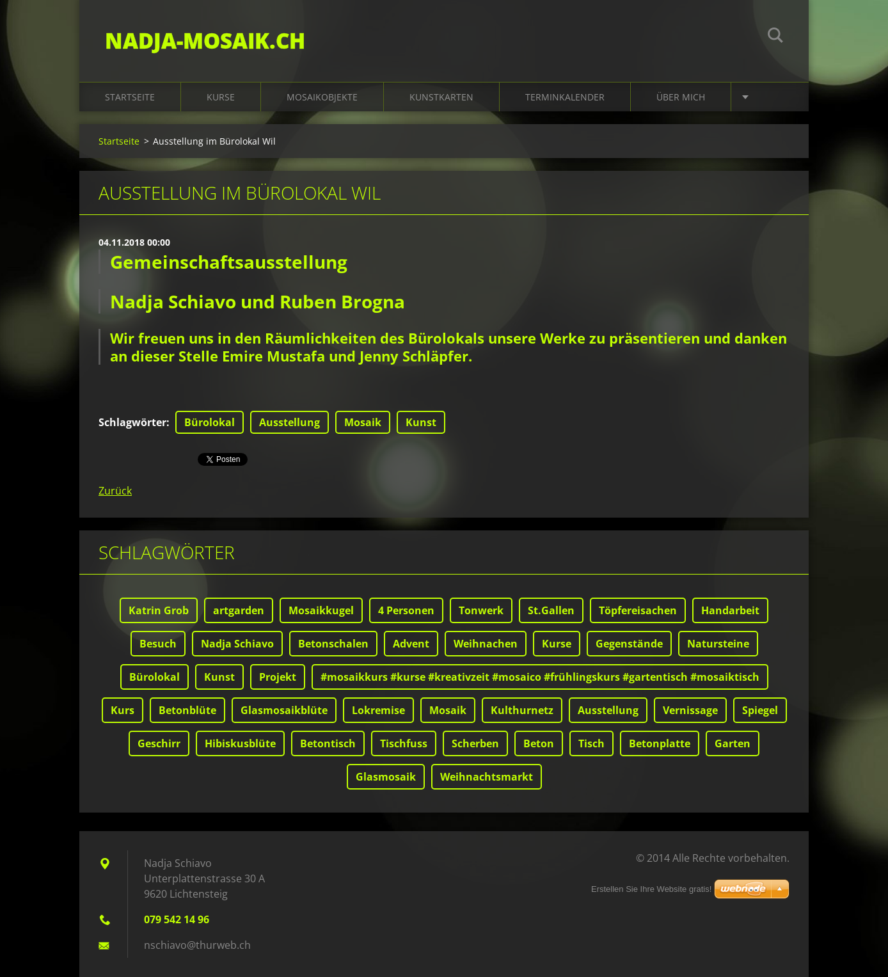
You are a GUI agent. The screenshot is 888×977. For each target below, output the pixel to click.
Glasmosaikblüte (284, 710)
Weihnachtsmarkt (486, 777)
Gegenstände (629, 644)
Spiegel (760, 710)
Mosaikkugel (321, 610)
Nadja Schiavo (237, 644)
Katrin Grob (159, 610)
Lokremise (378, 710)
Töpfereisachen (638, 610)
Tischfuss (403, 743)
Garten (732, 743)
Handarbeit (730, 610)
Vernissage (690, 710)
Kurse (221, 97)
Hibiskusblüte (240, 743)
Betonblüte (187, 710)
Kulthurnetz (522, 710)
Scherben (475, 743)
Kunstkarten (441, 97)
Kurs (122, 710)
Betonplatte (659, 743)
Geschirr (159, 743)
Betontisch (328, 743)
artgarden (238, 610)
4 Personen (406, 610)
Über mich (680, 97)
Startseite (130, 97)
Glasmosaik (386, 777)
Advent (411, 644)
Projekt (277, 677)
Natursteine (718, 644)
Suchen (775, 37)
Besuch (158, 644)
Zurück (115, 491)
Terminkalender (565, 97)
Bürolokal (209, 422)
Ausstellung (289, 422)
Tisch (591, 743)
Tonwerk (481, 610)
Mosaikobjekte (322, 97)
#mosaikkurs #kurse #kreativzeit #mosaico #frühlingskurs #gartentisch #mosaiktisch (540, 677)
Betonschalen (333, 644)
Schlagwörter (132, 422)
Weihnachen (486, 644)
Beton (538, 743)
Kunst (421, 422)
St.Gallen (551, 610)
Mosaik (362, 422)
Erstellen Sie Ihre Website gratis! (651, 889)
